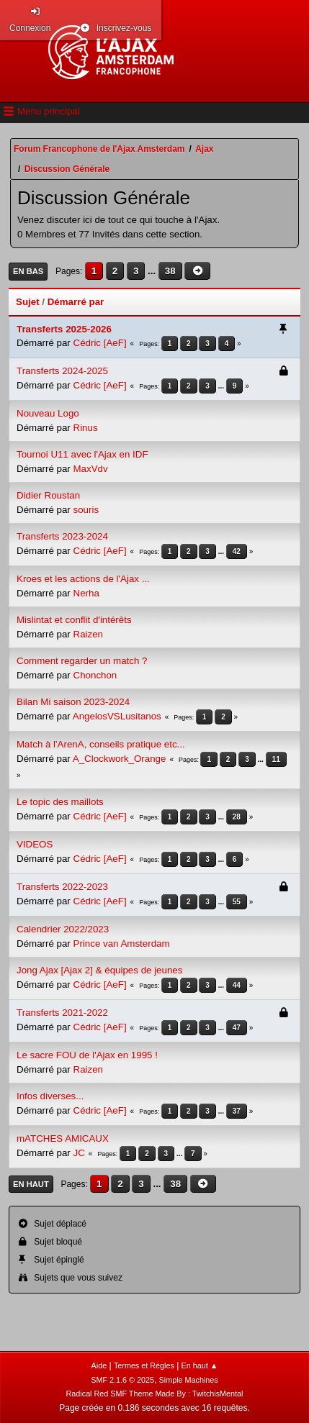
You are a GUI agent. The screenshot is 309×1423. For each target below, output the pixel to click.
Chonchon (95, 675)
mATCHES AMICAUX (63, 1138)
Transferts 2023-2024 (62, 536)
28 (237, 817)
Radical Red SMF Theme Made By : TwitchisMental (154, 1393)
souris (86, 509)
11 (276, 759)
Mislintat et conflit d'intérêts (74, 619)
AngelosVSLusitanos (117, 716)
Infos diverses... (50, 1096)
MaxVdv (90, 468)
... (153, 270)
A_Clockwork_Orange (119, 758)
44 (237, 985)
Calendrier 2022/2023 (63, 929)
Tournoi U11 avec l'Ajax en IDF (82, 454)
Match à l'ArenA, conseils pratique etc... (101, 744)
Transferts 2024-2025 (62, 370)
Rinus (85, 427)
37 (237, 1111)
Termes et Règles (144, 1365)
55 (237, 902)
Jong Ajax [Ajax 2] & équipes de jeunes (99, 970)
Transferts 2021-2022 (62, 1012)
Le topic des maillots (60, 801)
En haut (31, 1184)
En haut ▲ (200, 1365)
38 (170, 270)
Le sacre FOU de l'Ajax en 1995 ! (87, 1055)
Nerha (86, 593)
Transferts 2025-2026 (64, 329)
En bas (28, 271)
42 (237, 551)
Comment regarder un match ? (82, 660)
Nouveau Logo (48, 413)
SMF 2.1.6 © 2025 (122, 1380)
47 (237, 1028)
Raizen (88, 634)
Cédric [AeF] (100, 342)
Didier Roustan (48, 495)
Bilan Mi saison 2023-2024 (73, 701)
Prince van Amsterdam (121, 943)
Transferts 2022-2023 (62, 886)
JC (79, 1152)
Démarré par (76, 301)
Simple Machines (188, 1380)
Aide (99, 1365)
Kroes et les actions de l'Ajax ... (83, 578)
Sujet (28, 301)
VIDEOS (35, 844)
